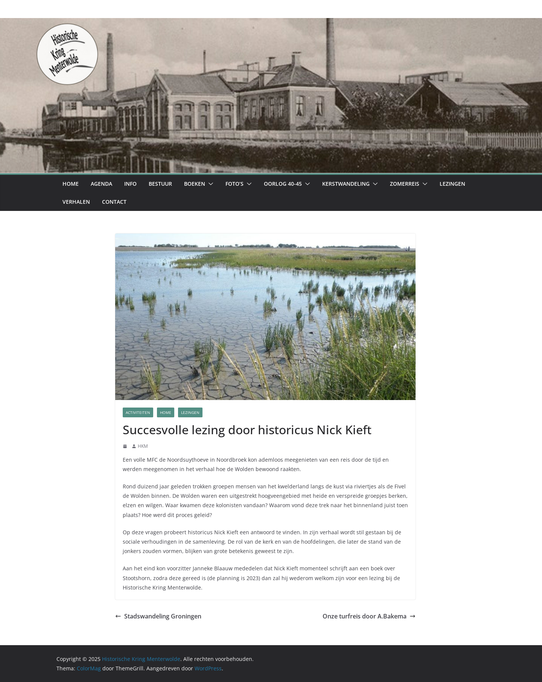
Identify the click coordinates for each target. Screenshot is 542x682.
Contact (114, 201)
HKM (143, 446)
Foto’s (234, 183)
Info (130, 183)
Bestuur (160, 183)
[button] (209, 184)
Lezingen (452, 183)
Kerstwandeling (346, 183)
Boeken (194, 183)
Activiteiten (138, 412)
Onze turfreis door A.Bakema (369, 616)
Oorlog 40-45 (283, 183)
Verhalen (76, 201)
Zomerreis (404, 183)
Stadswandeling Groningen (158, 616)
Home (70, 183)
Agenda (101, 183)
